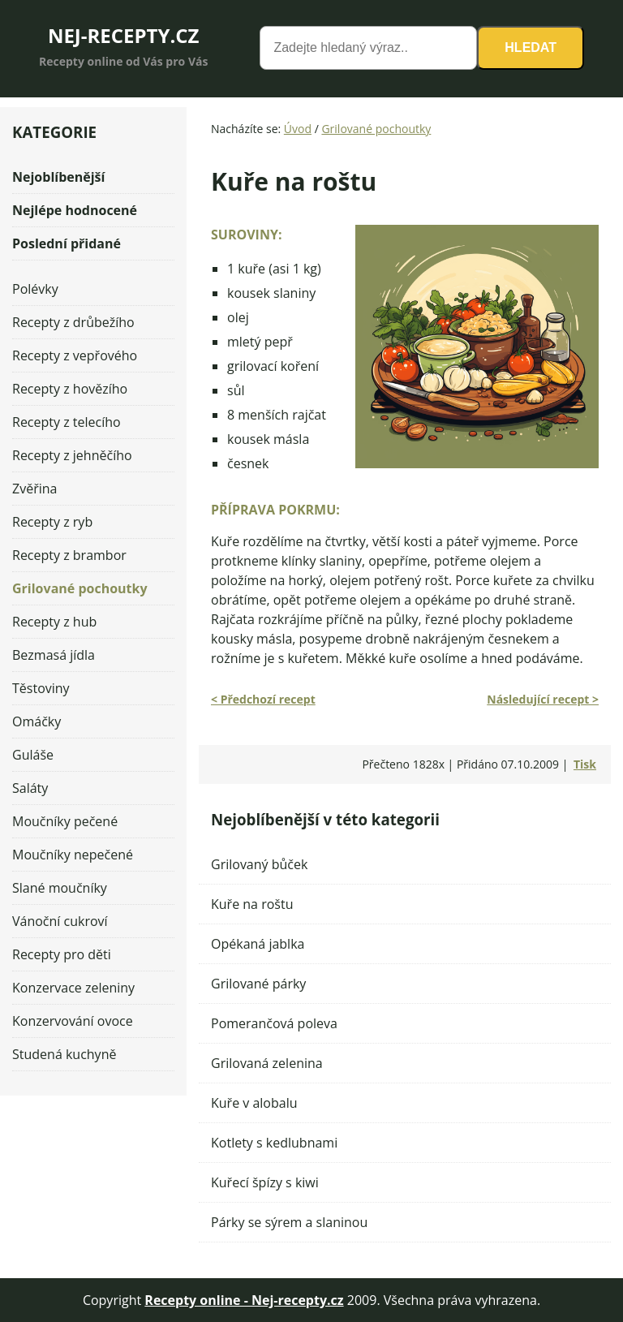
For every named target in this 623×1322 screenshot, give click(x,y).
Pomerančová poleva (274, 1023)
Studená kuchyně (64, 1054)
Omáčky (36, 721)
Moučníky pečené (65, 821)
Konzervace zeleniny (73, 988)
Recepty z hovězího (69, 389)
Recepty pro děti (61, 954)
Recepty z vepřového (74, 355)
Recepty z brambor (69, 555)
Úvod (298, 128)
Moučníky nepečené (72, 854)
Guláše (33, 755)
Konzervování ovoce (72, 1021)
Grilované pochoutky (376, 128)
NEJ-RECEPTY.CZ (124, 35)
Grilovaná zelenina (267, 1063)
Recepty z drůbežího (73, 322)
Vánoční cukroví (60, 921)
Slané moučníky (59, 888)
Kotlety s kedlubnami (274, 1143)
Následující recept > (543, 699)
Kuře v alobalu (254, 1103)
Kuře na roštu (252, 904)
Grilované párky (258, 984)
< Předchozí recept (263, 699)
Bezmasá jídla (53, 655)
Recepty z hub (54, 622)
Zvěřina (34, 488)
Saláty (30, 788)
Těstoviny (41, 688)
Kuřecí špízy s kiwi (265, 1182)
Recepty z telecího (66, 422)
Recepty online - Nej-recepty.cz (243, 1300)
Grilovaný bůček (259, 864)
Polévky (35, 289)
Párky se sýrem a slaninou (289, 1222)
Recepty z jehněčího (72, 455)
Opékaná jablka (257, 944)
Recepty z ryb (52, 522)
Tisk (585, 764)
